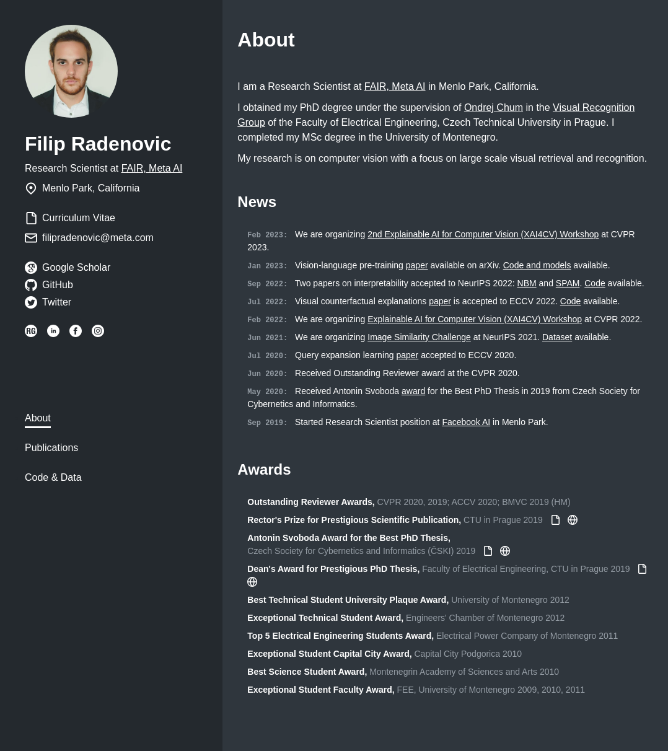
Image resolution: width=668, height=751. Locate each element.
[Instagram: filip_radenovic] (98, 333)
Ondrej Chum (493, 107)
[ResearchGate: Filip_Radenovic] (31, 333)
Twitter (56, 302)
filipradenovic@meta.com (98, 237)
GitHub (57, 284)
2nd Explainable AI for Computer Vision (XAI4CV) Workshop (483, 234)
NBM (527, 283)
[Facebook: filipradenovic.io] (75, 333)
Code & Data (53, 477)
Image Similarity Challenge (419, 337)
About (38, 418)
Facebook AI (466, 422)
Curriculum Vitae (78, 218)
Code (594, 283)
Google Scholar (76, 267)
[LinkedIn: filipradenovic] (53, 333)
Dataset (557, 337)
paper (417, 265)
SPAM (568, 283)
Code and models (537, 265)
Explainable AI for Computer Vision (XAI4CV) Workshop (474, 319)
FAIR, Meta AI (152, 168)
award (413, 391)
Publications (51, 447)
